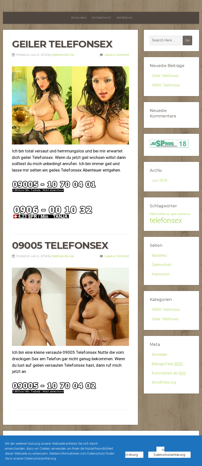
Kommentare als (169, 373)
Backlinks (78, 17)
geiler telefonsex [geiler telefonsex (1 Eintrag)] (180, 214)
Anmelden (159, 355)
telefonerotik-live (63, 55)
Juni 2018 (159, 181)
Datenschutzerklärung (169, 455)
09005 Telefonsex (60, 245)
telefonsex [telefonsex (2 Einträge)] (166, 220)
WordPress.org (164, 382)
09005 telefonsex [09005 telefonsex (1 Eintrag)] (160, 214)
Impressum (124, 17)
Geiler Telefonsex (62, 44)
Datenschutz (101, 17)
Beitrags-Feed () (167, 364)
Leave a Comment (116, 55)
